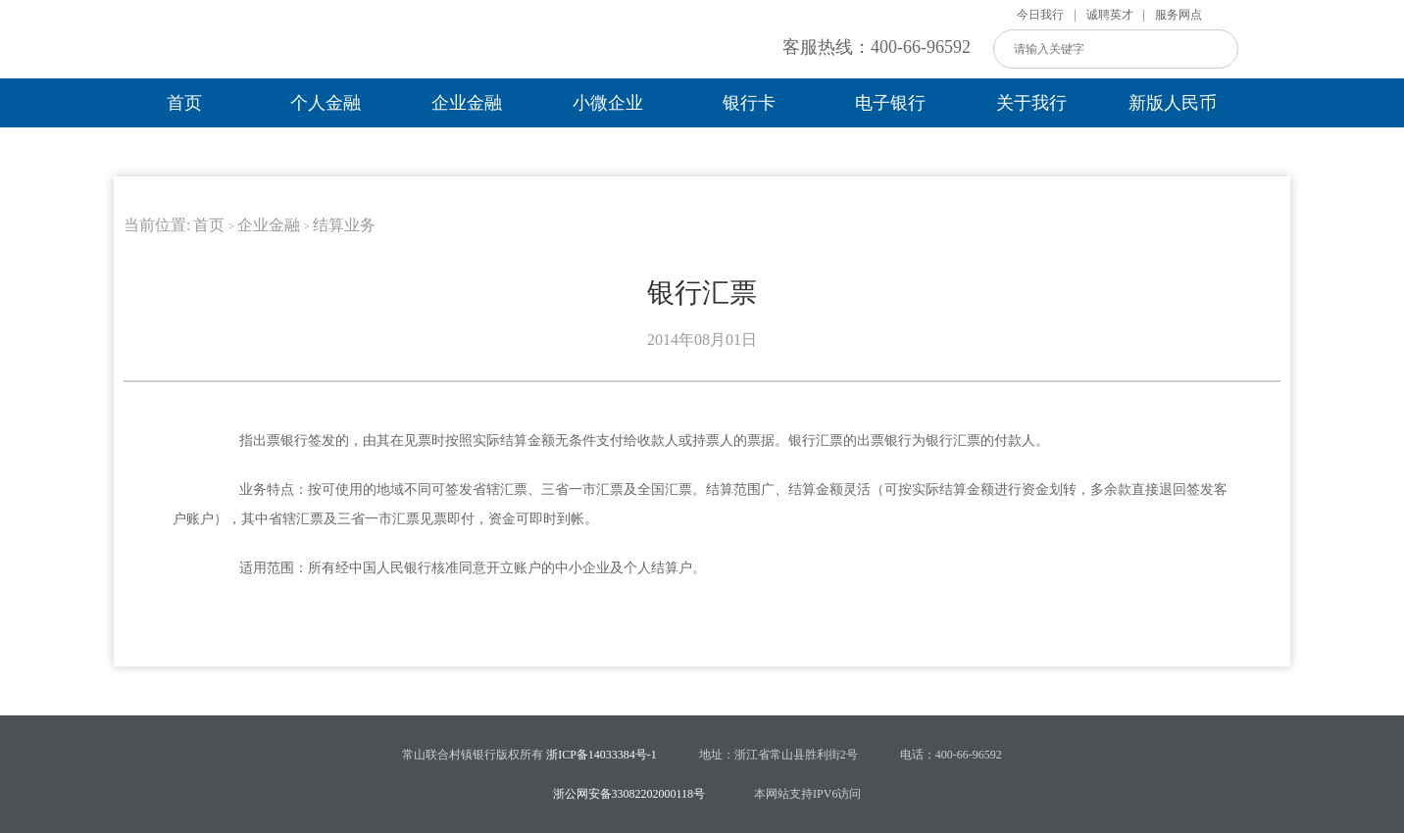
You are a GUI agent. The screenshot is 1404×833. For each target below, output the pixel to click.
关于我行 (1031, 103)
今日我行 (1040, 15)
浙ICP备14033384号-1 (601, 754)
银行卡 (749, 103)
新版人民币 (1172, 103)
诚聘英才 (1109, 15)
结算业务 (344, 225)
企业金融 (466, 103)
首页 (184, 103)
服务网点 (1178, 15)
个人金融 (325, 103)
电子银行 (890, 103)
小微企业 (608, 103)
